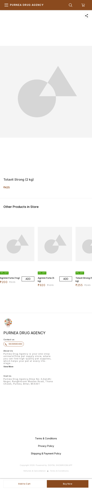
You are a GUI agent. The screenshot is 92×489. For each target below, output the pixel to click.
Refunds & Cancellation (35, 471)
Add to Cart (24, 483)
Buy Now (67, 483)
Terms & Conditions (59, 471)
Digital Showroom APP (60, 465)
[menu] (6, 5)
